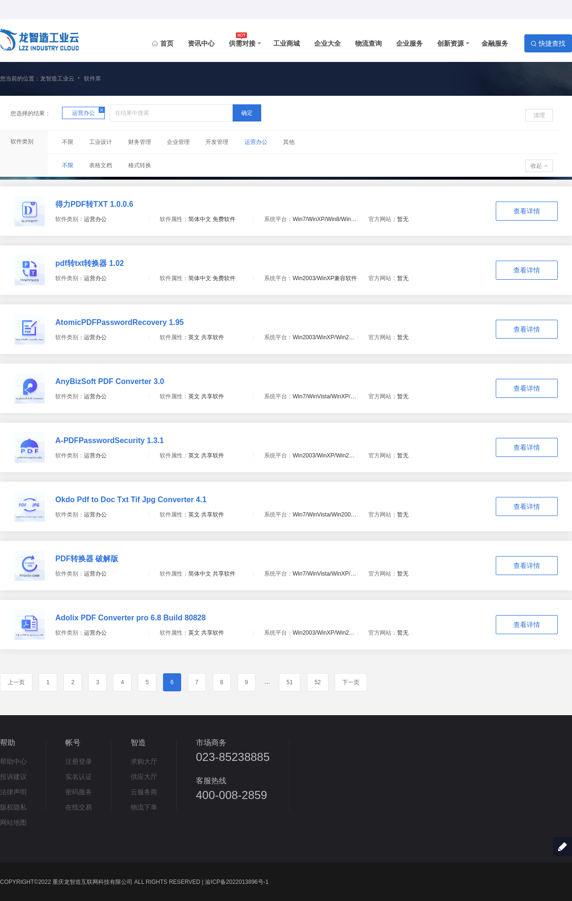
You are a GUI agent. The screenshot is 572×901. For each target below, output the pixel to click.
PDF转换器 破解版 (86, 559)
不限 (67, 142)
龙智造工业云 (57, 78)
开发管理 (216, 142)
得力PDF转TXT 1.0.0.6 (94, 204)
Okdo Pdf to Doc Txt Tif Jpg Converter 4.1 (130, 500)
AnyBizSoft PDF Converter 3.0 (109, 381)
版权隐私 (13, 807)
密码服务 (78, 792)
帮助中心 (13, 761)
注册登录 (78, 761)
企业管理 (178, 142)
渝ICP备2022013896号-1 (236, 882)
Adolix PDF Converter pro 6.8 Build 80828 (130, 618)
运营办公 (256, 142)
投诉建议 (13, 776)
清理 (539, 115)
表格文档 (100, 165)
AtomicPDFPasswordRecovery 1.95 (119, 322)
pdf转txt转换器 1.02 (89, 263)
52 (318, 682)
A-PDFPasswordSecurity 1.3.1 (109, 440)
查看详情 (526, 211)
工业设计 (100, 142)
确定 (247, 113)
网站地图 (13, 822)
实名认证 (78, 776)
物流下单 (144, 807)
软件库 (92, 78)
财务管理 (139, 142)
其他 (289, 142)
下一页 (350, 682)
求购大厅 (144, 761)
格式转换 (139, 165)
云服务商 (144, 792)
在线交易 (78, 807)
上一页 (16, 682)
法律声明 (13, 792)
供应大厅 (144, 776)
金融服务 (494, 43)
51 (289, 682)
